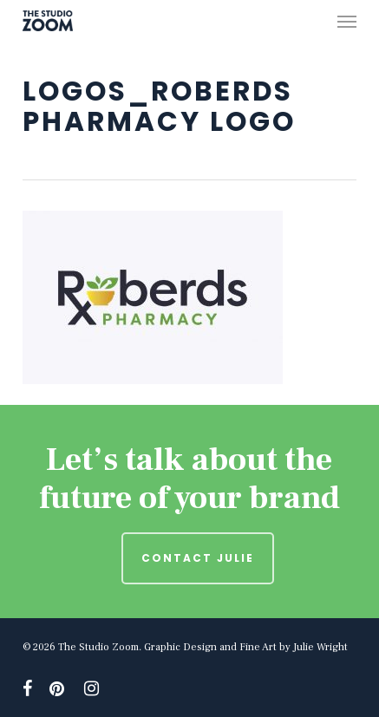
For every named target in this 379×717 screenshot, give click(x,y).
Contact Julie (197, 558)
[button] (346, 20)
